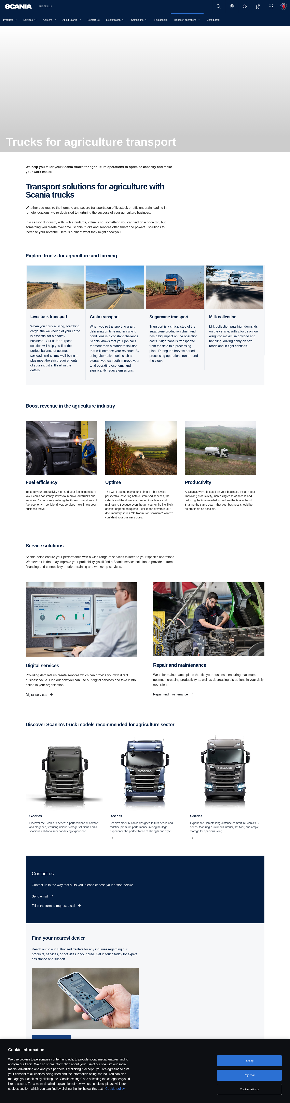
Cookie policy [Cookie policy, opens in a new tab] (115, 1088)
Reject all (249, 1075)
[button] (270, 6)
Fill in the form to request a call (54, 905)
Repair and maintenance (171, 694)
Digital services (37, 694)
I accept (249, 1061)
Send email (40, 896)
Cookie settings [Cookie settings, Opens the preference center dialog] (249, 1089)
